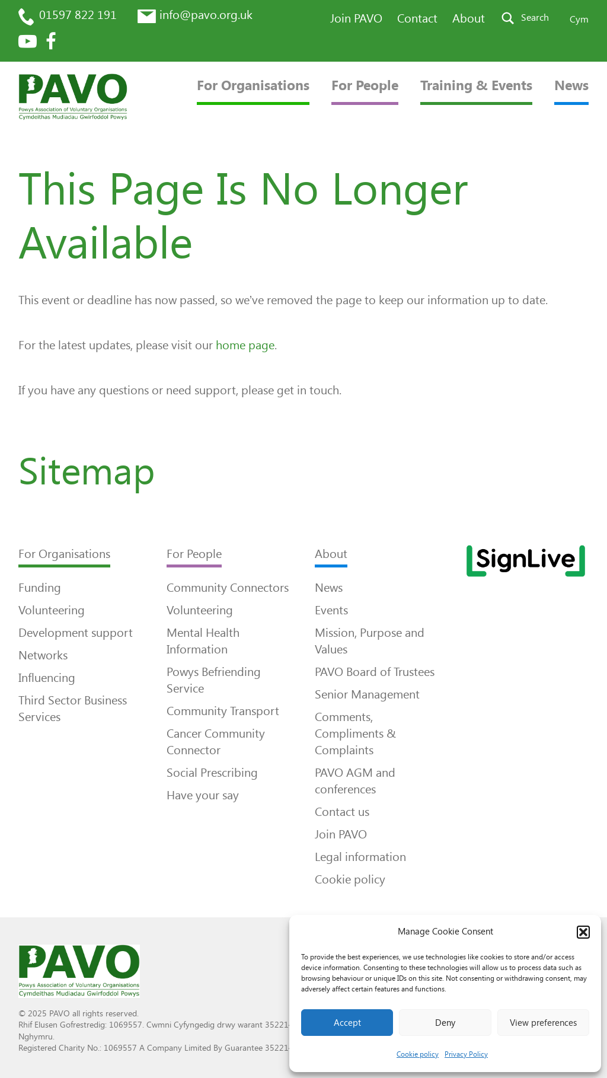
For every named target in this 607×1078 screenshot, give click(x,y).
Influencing (46, 678)
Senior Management (367, 694)
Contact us (342, 812)
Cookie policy (418, 1054)
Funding (39, 588)
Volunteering (51, 610)
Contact (417, 18)
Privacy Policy (466, 1054)
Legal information (360, 857)
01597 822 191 (78, 15)
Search (535, 17)
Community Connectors (228, 588)
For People (364, 86)
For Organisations (253, 86)
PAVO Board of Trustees (375, 672)
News (571, 86)
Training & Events (476, 86)
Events (331, 610)
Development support (75, 633)
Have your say (203, 795)
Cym (579, 19)
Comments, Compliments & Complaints (355, 733)
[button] (583, 932)
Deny (445, 1023)
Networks (43, 655)
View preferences (543, 1023)
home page (245, 345)
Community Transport (223, 711)
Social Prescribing (212, 773)
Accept (347, 1023)
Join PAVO (356, 18)
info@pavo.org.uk (206, 15)
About (468, 18)
